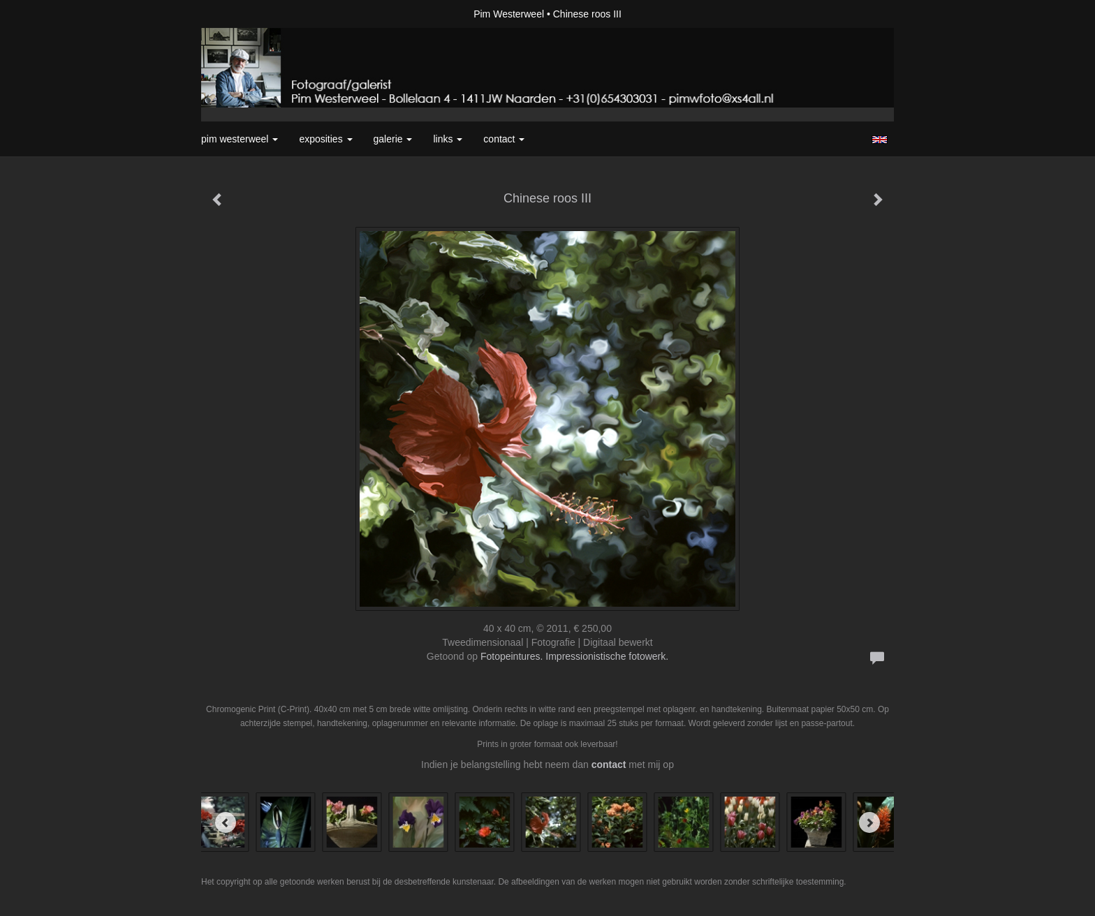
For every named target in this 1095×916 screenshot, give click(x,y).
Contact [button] (503, 139)
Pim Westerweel (508, 14)
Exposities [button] (325, 139)
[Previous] (225, 822)
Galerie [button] (393, 139)
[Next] (869, 822)
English (880, 139)
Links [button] (447, 139)
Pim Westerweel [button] (239, 139)
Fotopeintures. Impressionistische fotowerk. (574, 656)
